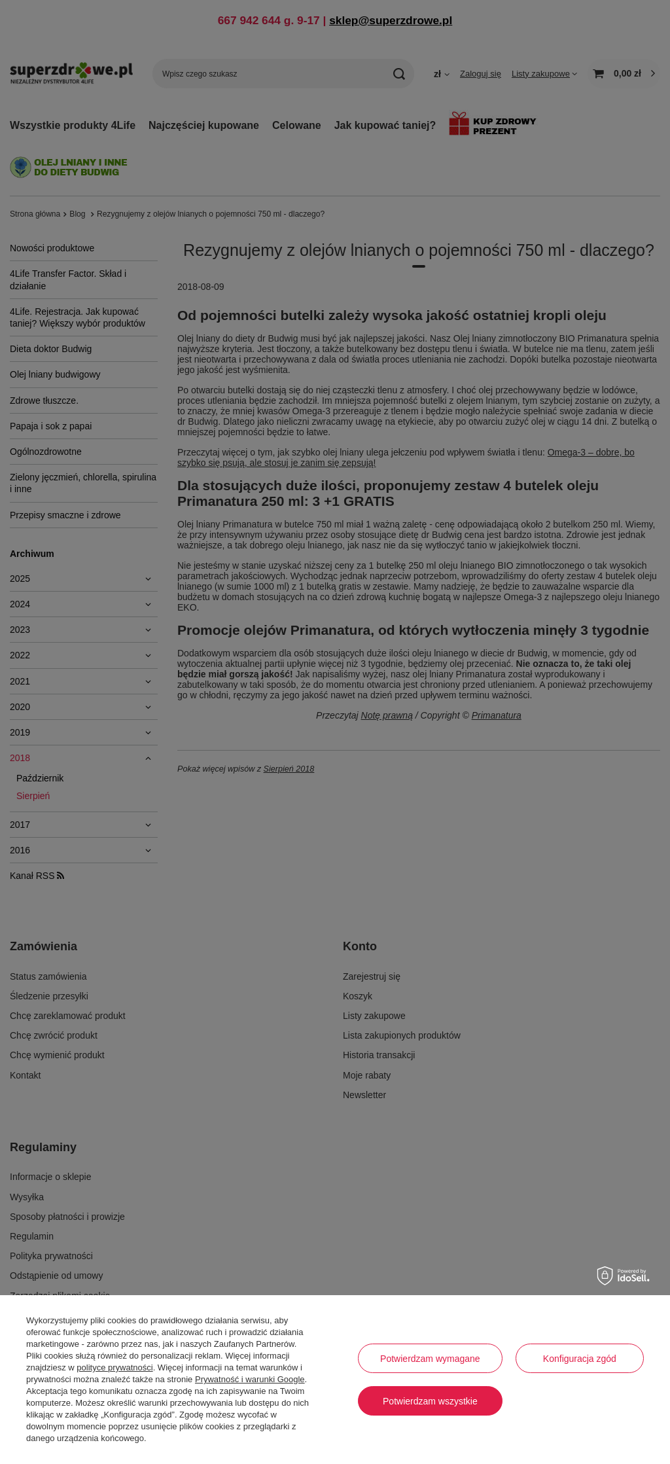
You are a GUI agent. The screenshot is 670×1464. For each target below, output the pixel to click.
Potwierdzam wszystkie (430, 1401)
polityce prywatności (114, 1367)
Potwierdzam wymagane (430, 1358)
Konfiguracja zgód (579, 1358)
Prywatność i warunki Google (250, 1379)
